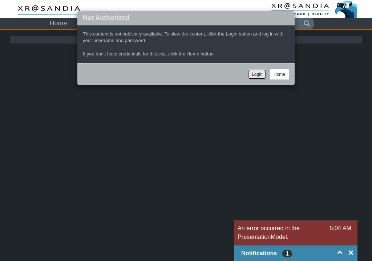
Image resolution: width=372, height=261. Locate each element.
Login (257, 74)
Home (279, 74)
